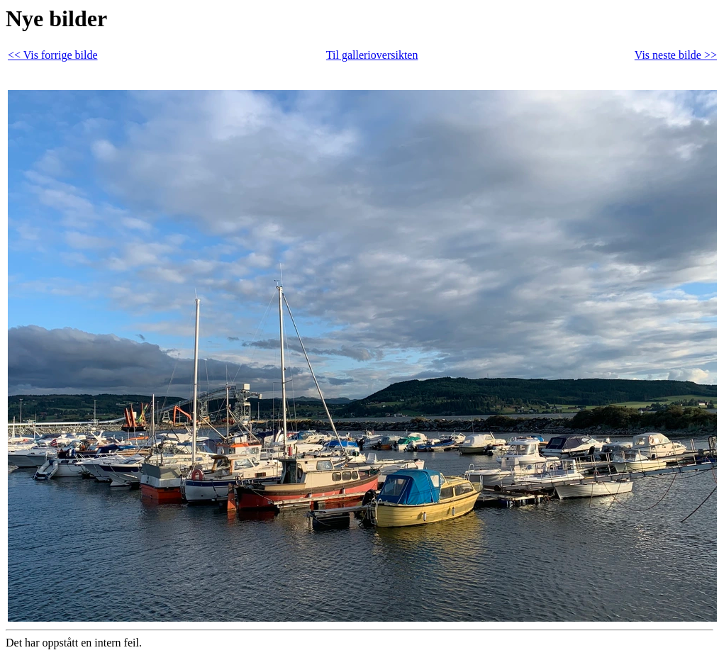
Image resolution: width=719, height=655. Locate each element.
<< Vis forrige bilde (53, 55)
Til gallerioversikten (372, 55)
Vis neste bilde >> (676, 55)
